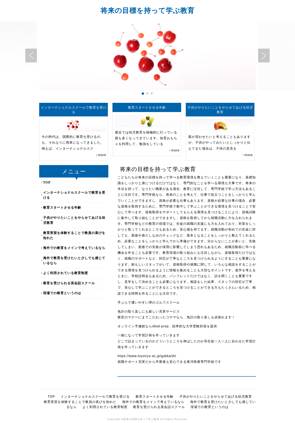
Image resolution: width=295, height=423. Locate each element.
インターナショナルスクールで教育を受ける (74, 195)
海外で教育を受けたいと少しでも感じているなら (74, 260)
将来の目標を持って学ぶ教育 (147, 10)
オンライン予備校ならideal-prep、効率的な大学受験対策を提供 (167, 326)
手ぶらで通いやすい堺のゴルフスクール (149, 302)
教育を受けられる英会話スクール (69, 283)
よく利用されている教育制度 (65, 273)
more (102, 155)
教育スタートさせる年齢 (62, 207)
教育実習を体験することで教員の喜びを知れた (74, 235)
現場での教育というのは (62, 293)
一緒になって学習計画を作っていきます (149, 335)
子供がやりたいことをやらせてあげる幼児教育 (74, 220)
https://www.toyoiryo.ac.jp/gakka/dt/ (147, 356)
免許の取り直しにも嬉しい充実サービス (149, 311)
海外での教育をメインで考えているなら (74, 248)
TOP (46, 182)
